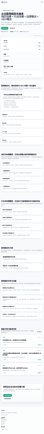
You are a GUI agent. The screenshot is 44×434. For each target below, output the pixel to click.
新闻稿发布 (3, 421)
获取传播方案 (4, 28)
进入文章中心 (39, 331)
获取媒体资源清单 (7, 398)
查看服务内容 (12, 28)
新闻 (4, 337)
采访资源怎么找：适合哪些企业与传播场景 (14, 340)
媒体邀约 (2, 423)
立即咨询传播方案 (7, 395)
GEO (6, 429)
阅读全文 (39, 344)
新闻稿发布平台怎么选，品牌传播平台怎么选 (15, 368)
